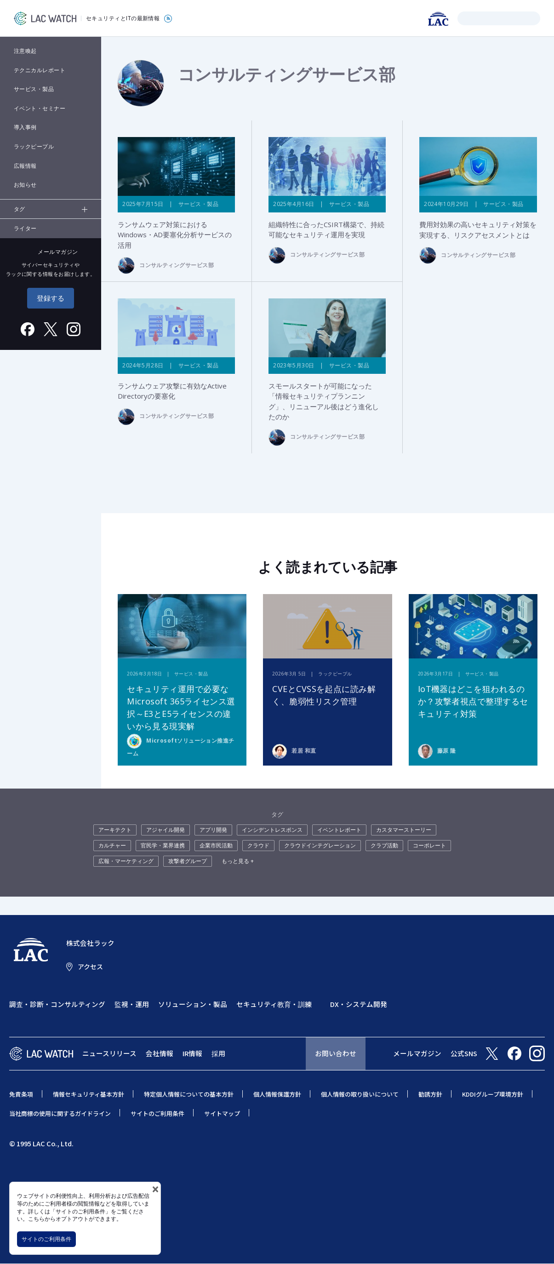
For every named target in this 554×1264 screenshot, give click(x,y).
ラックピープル (34, 146)
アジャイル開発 (165, 830)
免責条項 (21, 1094)
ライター (25, 228)
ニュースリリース (109, 1053)
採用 (218, 1053)
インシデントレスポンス (272, 830)
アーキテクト (114, 830)
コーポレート (429, 846)
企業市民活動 (216, 846)
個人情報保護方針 (277, 1094)
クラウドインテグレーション (320, 846)
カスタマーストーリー (403, 830)
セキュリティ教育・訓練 (274, 1004)
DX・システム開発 (358, 1004)
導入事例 (25, 127)
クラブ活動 (384, 846)
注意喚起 (25, 51)
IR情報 (192, 1053)
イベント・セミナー (39, 108)
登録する (50, 298)
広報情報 (25, 166)
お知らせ (25, 185)
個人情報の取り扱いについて (360, 1094)
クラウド (258, 846)
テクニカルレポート (39, 70)
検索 (466, 18)
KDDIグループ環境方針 (492, 1094)
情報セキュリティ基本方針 (88, 1094)
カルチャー (112, 846)
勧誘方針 (430, 1094)
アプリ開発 (213, 830)
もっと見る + (238, 861)
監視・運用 (131, 1004)
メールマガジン (417, 1053)
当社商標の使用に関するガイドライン (60, 1113)
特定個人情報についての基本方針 (189, 1094)
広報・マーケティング (126, 861)
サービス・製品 (34, 89)
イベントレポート (339, 830)
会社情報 (159, 1053)
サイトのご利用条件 (46, 1239)
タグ (19, 209)
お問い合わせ (335, 1053)
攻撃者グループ (187, 861)
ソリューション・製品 (192, 1004)
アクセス (90, 966)
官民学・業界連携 (163, 846)
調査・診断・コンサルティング (57, 1004)
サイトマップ (222, 1113)
